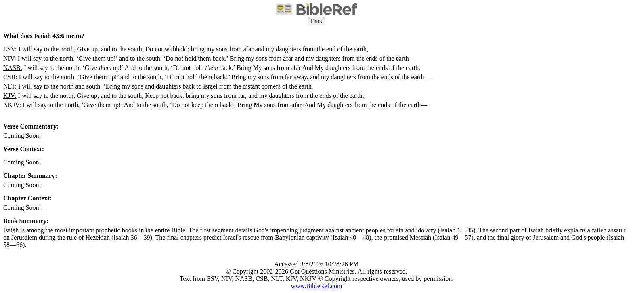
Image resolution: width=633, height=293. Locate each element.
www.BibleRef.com (316, 285)
